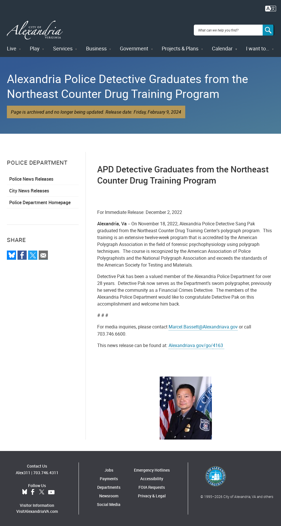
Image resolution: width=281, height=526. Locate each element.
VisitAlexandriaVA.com (37, 510)
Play (35, 48)
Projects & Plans (180, 48)
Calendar (222, 48)
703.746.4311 (45, 472)
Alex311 (23, 472)
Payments (109, 478)
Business (96, 48)
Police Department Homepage (40, 202)
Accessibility (151, 478)
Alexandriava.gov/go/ (191, 345)
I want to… (257, 48)
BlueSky (24, 491)
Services (63, 48)
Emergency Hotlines (152, 469)
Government (134, 48)
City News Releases (29, 190)
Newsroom (108, 495)
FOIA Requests (151, 487)
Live (11, 48)
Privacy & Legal (152, 495)
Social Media (108, 504)
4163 (218, 345)
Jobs (108, 469)
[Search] (268, 29)
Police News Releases (31, 179)
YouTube (51, 491)
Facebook (32, 491)
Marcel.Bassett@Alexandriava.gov (203, 326)
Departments (108, 487)
